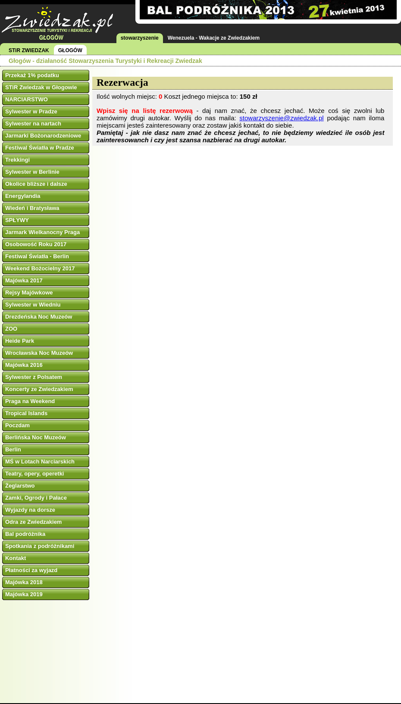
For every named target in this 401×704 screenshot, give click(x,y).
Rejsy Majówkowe (29, 292)
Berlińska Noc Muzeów (35, 437)
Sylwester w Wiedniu (32, 304)
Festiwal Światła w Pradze (39, 147)
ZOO (11, 328)
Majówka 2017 (24, 280)
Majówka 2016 (24, 365)
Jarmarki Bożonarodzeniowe (43, 135)
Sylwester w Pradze (31, 111)
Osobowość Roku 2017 (35, 244)
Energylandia (23, 196)
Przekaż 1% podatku (32, 75)
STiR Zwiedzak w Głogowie (41, 87)
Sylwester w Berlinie (32, 172)
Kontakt (15, 558)
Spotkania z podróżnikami (39, 546)
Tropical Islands (26, 413)
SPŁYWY (17, 220)
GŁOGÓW (70, 50)
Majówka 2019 (24, 594)
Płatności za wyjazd (31, 570)
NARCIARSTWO (26, 99)
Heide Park (19, 341)
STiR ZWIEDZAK (29, 50)
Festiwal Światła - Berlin (37, 256)
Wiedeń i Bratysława (32, 208)
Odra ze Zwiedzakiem (33, 522)
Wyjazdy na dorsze (30, 510)
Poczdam (17, 425)
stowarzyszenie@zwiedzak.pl (281, 118)
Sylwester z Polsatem (33, 377)
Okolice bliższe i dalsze (36, 184)
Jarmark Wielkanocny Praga (42, 232)
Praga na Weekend (30, 401)
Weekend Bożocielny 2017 (40, 268)
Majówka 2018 (24, 582)
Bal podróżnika (25, 534)
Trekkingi (17, 159)
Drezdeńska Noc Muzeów (38, 316)
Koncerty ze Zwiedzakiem (39, 389)
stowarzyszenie (140, 38)
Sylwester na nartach (33, 123)
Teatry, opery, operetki (34, 473)
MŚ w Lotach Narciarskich (40, 461)
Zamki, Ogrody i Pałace (36, 497)
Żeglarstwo (20, 485)
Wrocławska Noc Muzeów (39, 353)
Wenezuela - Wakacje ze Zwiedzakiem (214, 38)
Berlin (13, 449)
